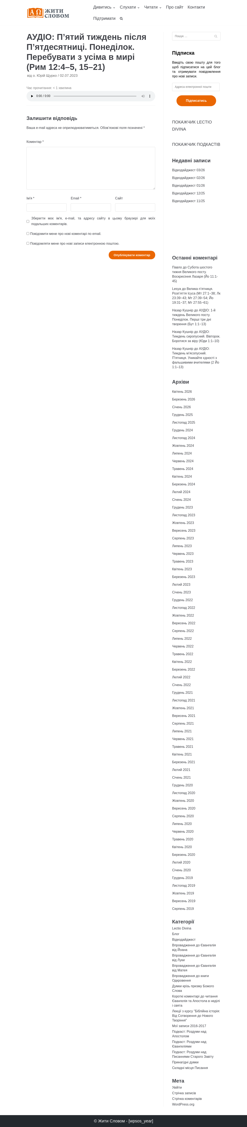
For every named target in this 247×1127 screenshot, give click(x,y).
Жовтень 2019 (183, 893)
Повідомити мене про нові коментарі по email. (65, 233)
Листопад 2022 (183, 607)
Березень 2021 (183, 762)
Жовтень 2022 (183, 615)
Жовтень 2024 (183, 445)
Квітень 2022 (182, 662)
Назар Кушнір (182, 310)
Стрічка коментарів (187, 1099)
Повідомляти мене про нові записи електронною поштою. (74, 243)
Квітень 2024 (182, 476)
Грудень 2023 (182, 507)
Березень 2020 (183, 854)
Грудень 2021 (182, 692)
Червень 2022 (183, 646)
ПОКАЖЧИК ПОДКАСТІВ (196, 144)
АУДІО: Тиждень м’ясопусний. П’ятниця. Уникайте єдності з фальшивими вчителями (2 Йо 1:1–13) (195, 358)
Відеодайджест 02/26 (188, 178)
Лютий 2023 (181, 584)
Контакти (196, 7)
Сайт (119, 198)
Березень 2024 (183, 484)
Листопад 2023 (183, 515)
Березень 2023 (183, 577)
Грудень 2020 (182, 785)
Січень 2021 (181, 777)
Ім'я (30, 198)
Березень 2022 (183, 669)
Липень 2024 (182, 453)
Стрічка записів (184, 1093)
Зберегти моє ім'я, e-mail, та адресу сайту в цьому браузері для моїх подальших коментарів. (93, 221)
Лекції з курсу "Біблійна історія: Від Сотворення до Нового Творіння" (196, 1015)
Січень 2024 (181, 499)
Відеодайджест (183, 939)
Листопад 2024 (183, 438)
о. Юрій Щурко (45, 76)
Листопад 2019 (183, 885)
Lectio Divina (181, 928)
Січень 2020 (181, 870)
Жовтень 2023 (183, 523)
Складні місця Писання (190, 1068)
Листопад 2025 (183, 422)
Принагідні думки (185, 1062)
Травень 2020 (182, 839)
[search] (121, 18)
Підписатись (196, 100)
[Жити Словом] (48, 13)
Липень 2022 (182, 638)
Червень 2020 (183, 831)
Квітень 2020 (182, 847)
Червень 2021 (183, 739)
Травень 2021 (182, 746)
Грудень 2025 (182, 415)
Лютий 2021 (181, 770)
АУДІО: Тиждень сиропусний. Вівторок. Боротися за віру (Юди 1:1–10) (196, 336)
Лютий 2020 (181, 862)
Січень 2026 (181, 407)
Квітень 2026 (182, 391)
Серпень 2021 (183, 723)
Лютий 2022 (181, 677)
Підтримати (104, 18)
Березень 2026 (183, 399)
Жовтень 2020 (183, 800)
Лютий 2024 (181, 492)
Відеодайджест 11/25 (188, 201)
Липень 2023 (182, 546)
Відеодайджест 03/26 (188, 170)
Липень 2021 (182, 731)
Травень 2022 (182, 654)
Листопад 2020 (183, 793)
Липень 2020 (182, 824)
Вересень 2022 (183, 623)
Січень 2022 (181, 685)
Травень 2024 (182, 469)
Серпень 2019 (183, 908)
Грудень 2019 (182, 878)
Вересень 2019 (183, 901)
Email (76, 198)
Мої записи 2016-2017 (189, 1026)
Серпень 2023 (183, 538)
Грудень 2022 (182, 600)
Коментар (35, 142)
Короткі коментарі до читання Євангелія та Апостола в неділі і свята (196, 1001)
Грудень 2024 (182, 430)
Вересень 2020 (183, 808)
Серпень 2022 (183, 631)
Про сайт (175, 7)
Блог (175, 934)
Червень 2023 (183, 553)
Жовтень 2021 (183, 708)
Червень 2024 (183, 461)
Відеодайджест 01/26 (188, 185)
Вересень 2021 (183, 716)
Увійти (177, 1087)
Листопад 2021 (183, 700)
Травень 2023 (182, 561)
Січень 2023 (181, 592)
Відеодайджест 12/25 (188, 193)
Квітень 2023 (182, 569)
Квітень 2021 (182, 754)
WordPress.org (183, 1104)
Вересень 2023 (183, 530)
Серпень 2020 (183, 816)
